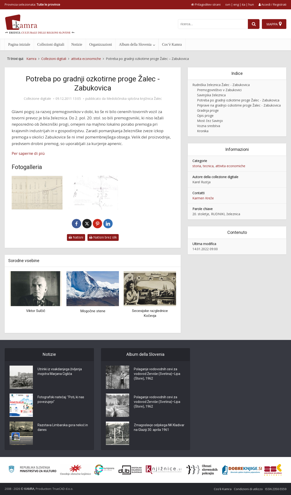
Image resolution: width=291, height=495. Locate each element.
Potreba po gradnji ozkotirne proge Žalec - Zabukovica (238, 100)
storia (196, 166)
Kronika (202, 131)
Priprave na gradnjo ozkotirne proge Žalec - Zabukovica (239, 105)
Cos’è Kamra (172, 44)
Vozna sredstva (208, 126)
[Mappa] (274, 24)
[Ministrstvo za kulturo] (32, 470)
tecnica (208, 166)
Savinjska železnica (211, 95)
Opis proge (205, 115)
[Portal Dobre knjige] (242, 469)
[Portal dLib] (130, 470)
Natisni (76, 237)
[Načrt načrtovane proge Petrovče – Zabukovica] (92, 193)
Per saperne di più (28, 153)
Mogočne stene (92, 311)
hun (251, 4)
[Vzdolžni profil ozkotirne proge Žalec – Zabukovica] (37, 193)
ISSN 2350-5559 (275, 489)
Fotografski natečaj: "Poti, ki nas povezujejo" (61, 399)
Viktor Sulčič (35, 311)
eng (236, 4)
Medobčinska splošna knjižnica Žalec (134, 99)
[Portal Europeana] (104, 470)
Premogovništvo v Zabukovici (219, 90)
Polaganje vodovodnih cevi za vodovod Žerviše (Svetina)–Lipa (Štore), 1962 (157, 373)
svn (227, 4)
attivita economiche (230, 166)
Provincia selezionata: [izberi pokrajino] (32, 4)
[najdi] (254, 24)
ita (243, 4)
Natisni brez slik (103, 237)
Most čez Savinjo (210, 120)
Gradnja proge (208, 110)
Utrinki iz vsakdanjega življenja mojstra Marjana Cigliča (60, 371)
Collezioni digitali (50, 44)
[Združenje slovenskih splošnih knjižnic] (164, 469)
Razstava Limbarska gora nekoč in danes (63, 427)
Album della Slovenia (135, 44)
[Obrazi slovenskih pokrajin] (202, 470)
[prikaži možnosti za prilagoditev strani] (206, 4)
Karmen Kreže (203, 198)
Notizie (76, 44)
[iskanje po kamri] (213, 24)
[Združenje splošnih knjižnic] (273, 470)
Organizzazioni (100, 44)
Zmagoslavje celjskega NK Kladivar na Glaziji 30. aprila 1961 (159, 427)
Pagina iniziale (19, 44)
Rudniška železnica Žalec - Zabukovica (221, 85)
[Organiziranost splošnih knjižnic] (75, 470)
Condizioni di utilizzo (248, 489)
